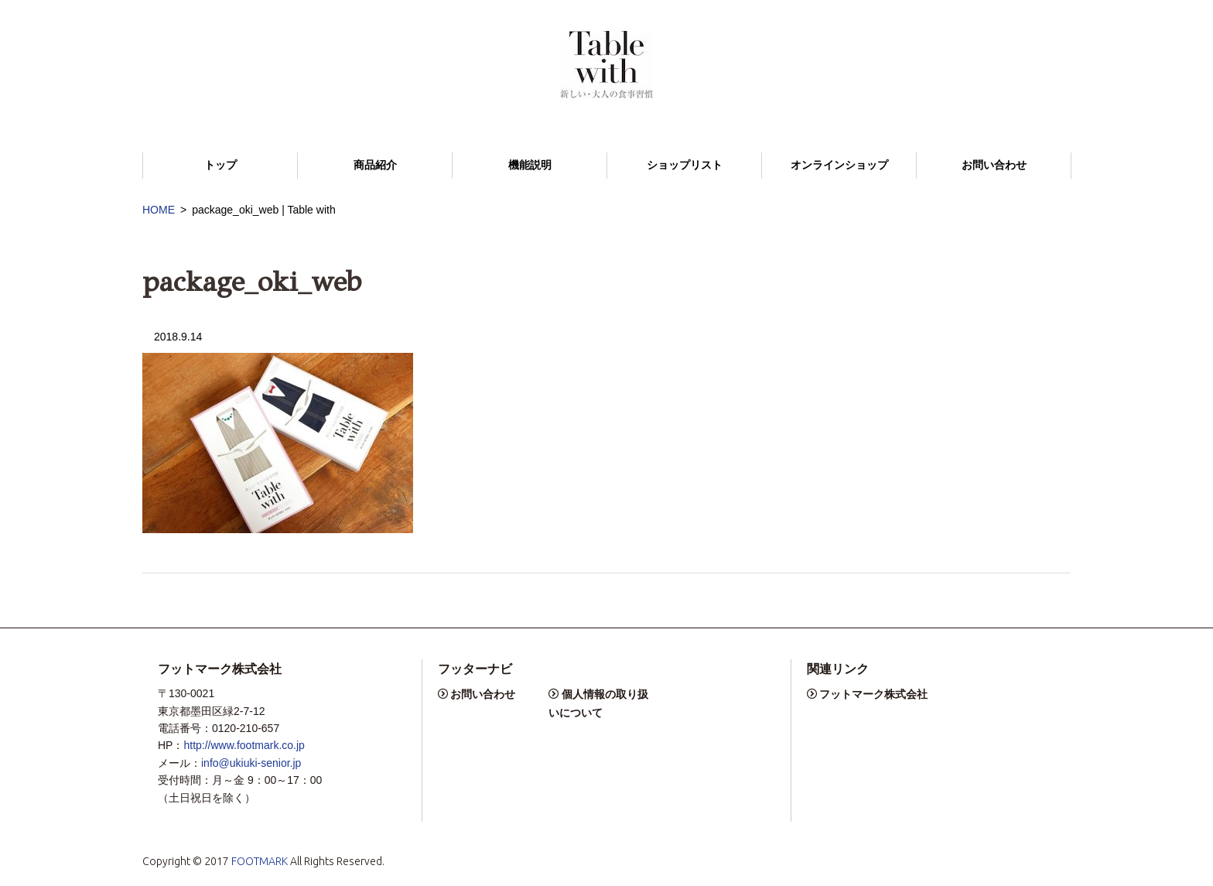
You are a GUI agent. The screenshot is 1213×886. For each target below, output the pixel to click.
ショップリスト (685, 165)
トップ (220, 165)
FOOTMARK (259, 861)
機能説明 (530, 165)
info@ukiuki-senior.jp (251, 763)
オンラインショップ (839, 165)
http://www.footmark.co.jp (243, 745)
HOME (158, 210)
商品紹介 (375, 165)
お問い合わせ (994, 165)
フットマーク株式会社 (873, 694)
